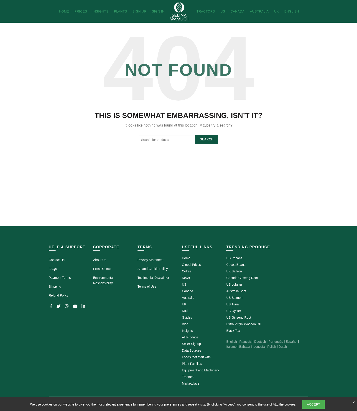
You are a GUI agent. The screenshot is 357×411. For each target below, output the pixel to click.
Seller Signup (191, 344)
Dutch (283, 346)
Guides (187, 317)
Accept (313, 404)
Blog (185, 324)
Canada (238, 11)
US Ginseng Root (238, 317)
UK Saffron (234, 271)
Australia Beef (236, 291)
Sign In (158, 11)
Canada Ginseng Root (242, 278)
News (186, 278)
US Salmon (234, 297)
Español (291, 341)
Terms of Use (147, 286)
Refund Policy (58, 295)
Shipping (55, 286)
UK (276, 11)
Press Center (102, 269)
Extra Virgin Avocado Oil (243, 324)
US (222, 11)
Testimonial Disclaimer (153, 277)
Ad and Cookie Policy (153, 269)
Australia (259, 11)
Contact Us (56, 260)
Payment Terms (60, 277)
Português (275, 341)
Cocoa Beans (235, 264)
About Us (99, 260)
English (291, 11)
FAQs (53, 269)
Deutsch (260, 341)
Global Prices (191, 264)
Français (245, 341)
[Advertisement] (178, 192)
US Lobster (234, 284)
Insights (100, 11)
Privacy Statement (150, 260)
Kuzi (185, 311)
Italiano (231, 346)
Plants (120, 11)
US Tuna (232, 304)
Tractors (205, 11)
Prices (80, 11)
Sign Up (139, 11)
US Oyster (233, 311)
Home (64, 11)
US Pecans (234, 258)
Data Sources (191, 350)
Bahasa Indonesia (252, 346)
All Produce (190, 337)
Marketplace (190, 383)
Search (207, 139)
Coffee (186, 271)
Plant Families (192, 363)
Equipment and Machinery (200, 370)
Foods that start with (196, 357)
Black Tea (233, 330)
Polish (271, 346)
